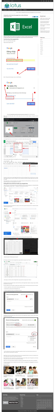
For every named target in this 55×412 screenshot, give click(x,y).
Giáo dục (41, 41)
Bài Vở (9, 9)
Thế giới (41, 47)
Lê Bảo (11, 16)
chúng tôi (31, 362)
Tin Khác (24, 9)
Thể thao (41, 49)
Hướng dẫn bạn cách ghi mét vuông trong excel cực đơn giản (18, 114)
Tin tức (22, 406)
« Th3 (37, 409)
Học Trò (13, 9)
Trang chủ (5, 9)
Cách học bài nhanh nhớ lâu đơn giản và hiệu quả (33, 376)
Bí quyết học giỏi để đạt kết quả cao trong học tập (33, 388)
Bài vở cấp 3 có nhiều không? (20, 375)
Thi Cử (17, 9)
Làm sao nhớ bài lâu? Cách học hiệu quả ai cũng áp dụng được (9, 388)
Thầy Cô (20, 9)
